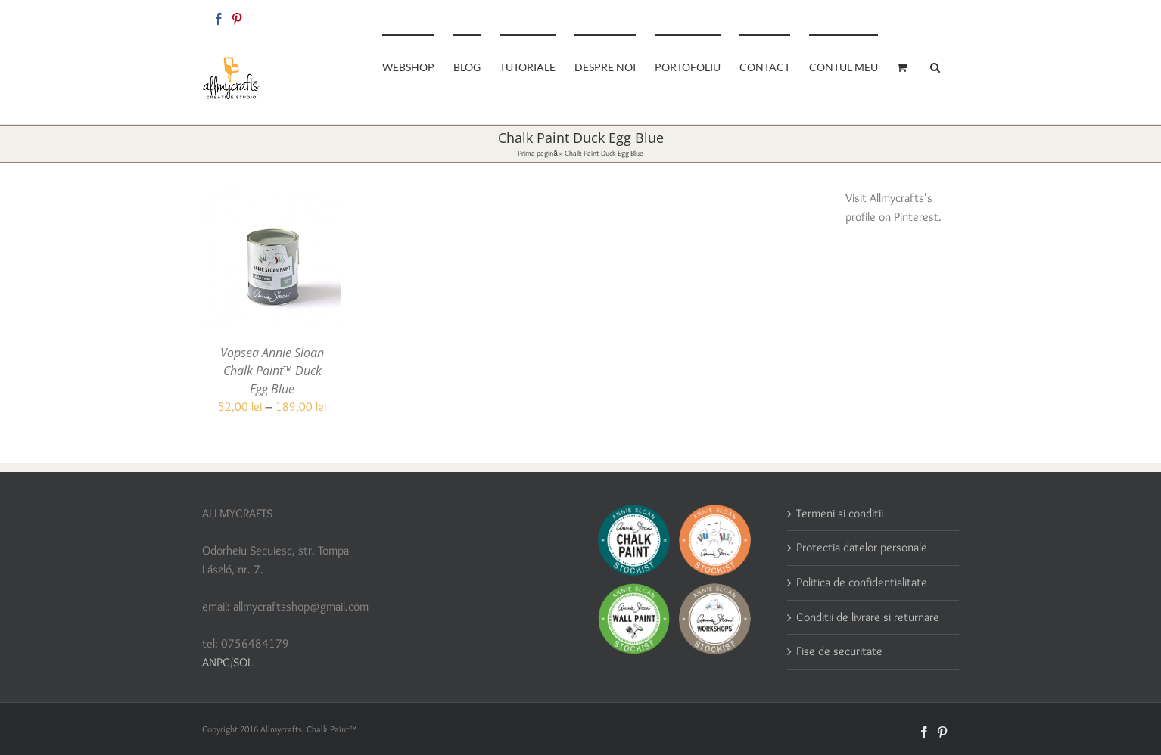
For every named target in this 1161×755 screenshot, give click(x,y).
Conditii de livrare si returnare (867, 617)
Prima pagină (538, 153)
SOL (243, 662)
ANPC (216, 662)
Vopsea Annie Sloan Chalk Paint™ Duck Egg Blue (272, 370)
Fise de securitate (839, 651)
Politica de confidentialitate (861, 582)
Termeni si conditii (839, 513)
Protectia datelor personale (861, 547)
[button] (935, 66)
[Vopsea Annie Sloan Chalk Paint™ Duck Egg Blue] (272, 198)
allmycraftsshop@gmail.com (907, 16)
